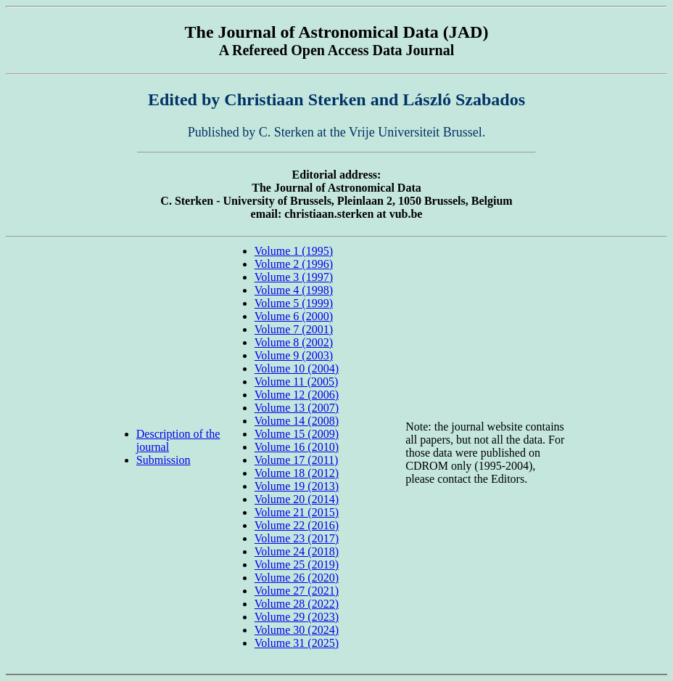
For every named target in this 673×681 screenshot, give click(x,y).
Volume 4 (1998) (294, 290)
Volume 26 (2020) (297, 577)
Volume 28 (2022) (297, 604)
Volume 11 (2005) (297, 381)
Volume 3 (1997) (294, 277)
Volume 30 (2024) (297, 630)
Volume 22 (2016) (297, 525)
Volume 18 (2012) (297, 473)
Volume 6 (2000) (294, 316)
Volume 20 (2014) (297, 499)
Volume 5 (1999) (294, 303)
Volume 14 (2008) (297, 421)
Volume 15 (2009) (297, 434)
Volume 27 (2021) (297, 590)
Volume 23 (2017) (297, 538)
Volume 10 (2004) (297, 368)
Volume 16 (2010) (297, 447)
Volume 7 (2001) (294, 329)
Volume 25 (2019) (297, 564)
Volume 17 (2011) (297, 460)
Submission (163, 460)
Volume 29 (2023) (297, 617)
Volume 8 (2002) (294, 342)
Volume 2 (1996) (294, 264)
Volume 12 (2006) (297, 394)
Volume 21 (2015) (297, 512)
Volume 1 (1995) (294, 251)
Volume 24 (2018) (297, 551)
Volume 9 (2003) (294, 355)
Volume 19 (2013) (297, 486)
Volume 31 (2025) (297, 643)
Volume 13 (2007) (297, 407)
